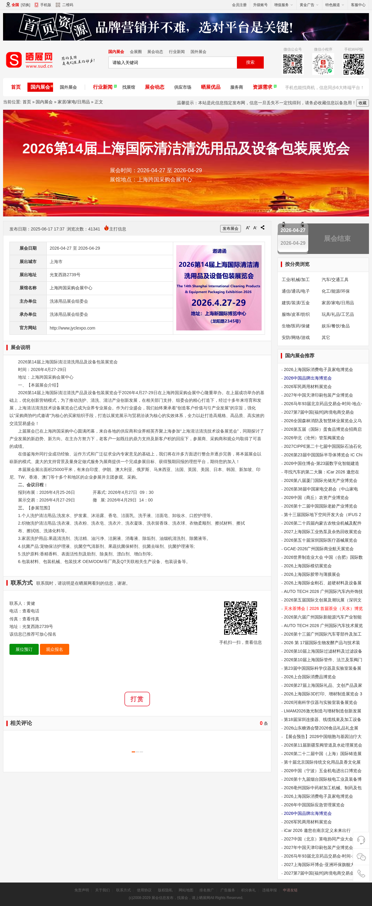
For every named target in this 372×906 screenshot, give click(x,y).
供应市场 (182, 87)
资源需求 (262, 87)
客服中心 (358, 5)
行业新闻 (177, 51)
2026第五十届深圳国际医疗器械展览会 (320, 540)
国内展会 (116, 51)
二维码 (64, 5)
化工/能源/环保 (336, 291)
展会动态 (155, 51)
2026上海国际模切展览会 (308, 565)
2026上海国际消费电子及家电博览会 (318, 369)
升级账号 (260, 5)
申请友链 (290, 890)
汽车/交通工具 (335, 279)
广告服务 (227, 890)
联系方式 (123, 890)
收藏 (363, 103)
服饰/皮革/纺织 (296, 314)
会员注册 (239, 5)
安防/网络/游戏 (296, 337)
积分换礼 (248, 890)
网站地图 (186, 890)
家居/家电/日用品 (74, 101)
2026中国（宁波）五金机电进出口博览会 (323, 770)
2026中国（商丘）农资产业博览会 (316, 497)
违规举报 (269, 890)
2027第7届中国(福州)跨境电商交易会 (319, 412)
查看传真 (30, 618)
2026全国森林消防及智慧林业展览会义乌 (323, 420)
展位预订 (24, 649)
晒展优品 (210, 87)
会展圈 (136, 51)
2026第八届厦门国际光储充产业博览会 (320, 480)
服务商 (236, 87)
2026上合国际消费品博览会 (310, 676)
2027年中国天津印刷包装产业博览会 (318, 395)
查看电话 (30, 610)
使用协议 (144, 890)
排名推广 (206, 890)
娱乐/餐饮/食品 (336, 325)
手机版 (45, 5)
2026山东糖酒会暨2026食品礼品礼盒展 (321, 728)
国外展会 (198, 51)
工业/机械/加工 (296, 279)
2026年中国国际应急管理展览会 (314, 804)
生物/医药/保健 (296, 325)
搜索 (250, 62)
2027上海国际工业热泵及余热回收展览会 (323, 531)
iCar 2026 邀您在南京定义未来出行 (317, 830)
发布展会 (230, 228)
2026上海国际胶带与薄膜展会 (312, 574)
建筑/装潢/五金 (296, 302)
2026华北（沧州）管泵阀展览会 (314, 437)
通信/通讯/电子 (296, 291)
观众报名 (54, 649)
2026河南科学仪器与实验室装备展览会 (320, 702)
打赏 (137, 699)
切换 (25, 5)
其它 (326, 337)
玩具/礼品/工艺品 (338, 314)
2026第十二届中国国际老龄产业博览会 (320, 506)
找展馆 (128, 87)
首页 (16, 87)
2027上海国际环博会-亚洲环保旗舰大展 (321, 864)
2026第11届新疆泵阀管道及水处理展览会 (323, 745)
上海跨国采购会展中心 (71, 287)
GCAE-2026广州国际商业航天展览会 (319, 548)
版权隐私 (165, 890)
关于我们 (102, 890)
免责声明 (81, 890)
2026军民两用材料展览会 (308, 386)
